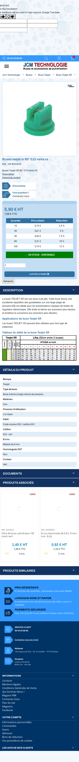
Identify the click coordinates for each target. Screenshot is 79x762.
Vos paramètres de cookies (17, 740)
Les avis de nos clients (17, 748)
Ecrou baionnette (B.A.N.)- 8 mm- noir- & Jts (59, 535)
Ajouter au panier (39, 274)
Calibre (7, 429)
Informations (11, 675)
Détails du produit (11, 177)
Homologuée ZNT (12, 449)
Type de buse (10, 389)
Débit (6, 419)
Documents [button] (12, 473)
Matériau (7, 399)
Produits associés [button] (18, 482)
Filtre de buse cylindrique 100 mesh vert (18, 535)
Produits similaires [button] (19, 570)
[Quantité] (15, 265)
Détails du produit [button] (18, 369)
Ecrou (6, 439)
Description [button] (13, 290)
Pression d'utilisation (14, 409)
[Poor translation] (10, 16)
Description (8, 174)
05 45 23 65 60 (14, 58)
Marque (7, 379)
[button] (39, 185)
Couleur (7, 459)
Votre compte (11, 717)
